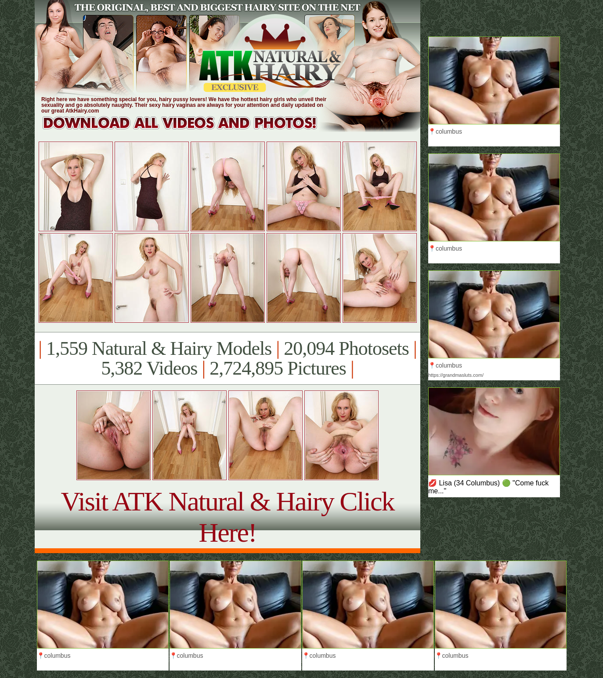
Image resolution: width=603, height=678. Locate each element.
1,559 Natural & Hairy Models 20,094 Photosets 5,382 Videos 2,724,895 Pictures (227, 358)
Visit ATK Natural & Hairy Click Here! (227, 516)
